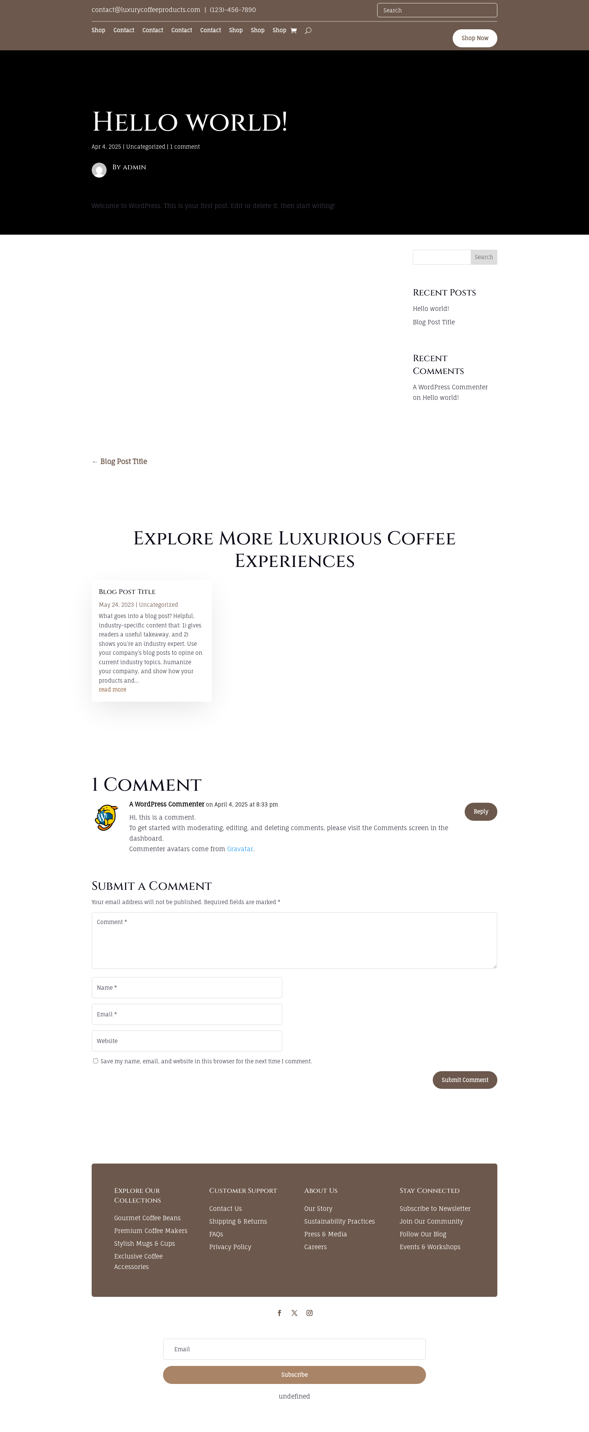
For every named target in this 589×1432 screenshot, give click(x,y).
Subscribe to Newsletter (435, 1208)
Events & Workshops (430, 1247)
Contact (123, 30)
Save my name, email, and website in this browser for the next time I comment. (206, 1061)
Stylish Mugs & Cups (144, 1243)
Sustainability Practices (339, 1221)
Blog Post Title (434, 322)
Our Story (318, 1208)
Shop (98, 30)
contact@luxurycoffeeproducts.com (146, 10)
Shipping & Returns (238, 1221)
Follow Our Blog (423, 1234)
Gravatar (240, 849)
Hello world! (431, 308)
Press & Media (325, 1234)
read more (112, 689)
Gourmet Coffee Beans (147, 1218)
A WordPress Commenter (450, 387)
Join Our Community (431, 1221)
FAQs (216, 1234)
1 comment (185, 146)
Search (484, 257)
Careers (315, 1247)
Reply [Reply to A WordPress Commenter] (481, 811)
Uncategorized (145, 146)
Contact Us (225, 1208)
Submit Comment (465, 1080)
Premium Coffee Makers (150, 1231)
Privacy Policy (230, 1247)
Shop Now (475, 38)
